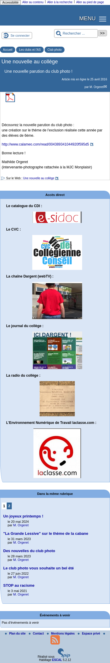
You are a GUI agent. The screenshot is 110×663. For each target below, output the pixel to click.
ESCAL (57, 660)
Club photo (55, 49)
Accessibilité (10, 2)
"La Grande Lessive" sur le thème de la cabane (45, 533)
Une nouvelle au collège (39, 178)
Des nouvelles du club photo (29, 551)
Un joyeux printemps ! (23, 516)
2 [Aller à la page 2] (9, 506)
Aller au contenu (32, 2)
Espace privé (89, 633)
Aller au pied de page (90, 2)
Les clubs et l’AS (30, 49)
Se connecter (20, 35)
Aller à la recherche (59, 2)
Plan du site (15, 633)
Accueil (7, 49)
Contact (37, 633)
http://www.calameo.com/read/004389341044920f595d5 (45, 144)
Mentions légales (61, 633)
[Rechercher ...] (76, 33)
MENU (87, 18)
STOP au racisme (18, 585)
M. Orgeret (96, 87)
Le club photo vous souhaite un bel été (38, 568)
